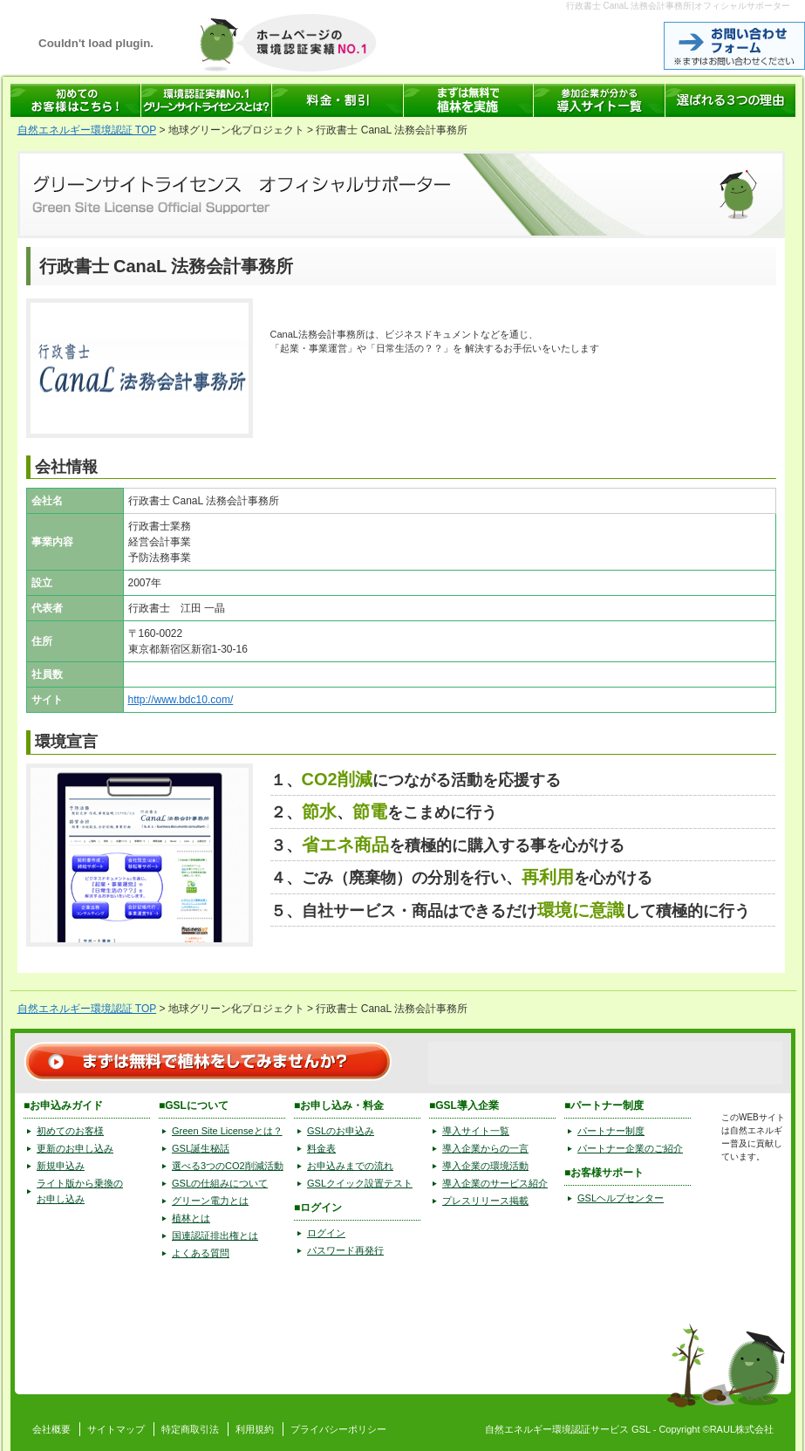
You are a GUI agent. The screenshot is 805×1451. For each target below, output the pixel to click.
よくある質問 (200, 1253)
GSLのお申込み (340, 1131)
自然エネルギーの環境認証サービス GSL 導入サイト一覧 (599, 100)
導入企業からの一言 (485, 1148)
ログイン (326, 1233)
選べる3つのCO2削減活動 (227, 1165)
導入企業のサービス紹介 (495, 1183)
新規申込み (61, 1165)
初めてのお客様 (70, 1131)
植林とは (191, 1218)
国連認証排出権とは (215, 1235)
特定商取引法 (190, 1429)
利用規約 (254, 1429)
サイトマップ (116, 1429)
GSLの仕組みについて (220, 1183)
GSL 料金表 (338, 100)
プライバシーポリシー (338, 1429)
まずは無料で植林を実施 (469, 100)
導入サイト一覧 (475, 1131)
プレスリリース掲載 (485, 1200)
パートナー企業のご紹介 (630, 1148)
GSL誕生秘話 (200, 1148)
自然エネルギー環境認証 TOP (87, 130)
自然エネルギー (518, 1429)
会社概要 (51, 1429)
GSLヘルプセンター (620, 1198)
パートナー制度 (611, 1131)
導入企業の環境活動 (485, 1165)
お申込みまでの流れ (350, 1165)
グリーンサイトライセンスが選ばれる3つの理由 (730, 100)
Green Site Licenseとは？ (227, 1131)
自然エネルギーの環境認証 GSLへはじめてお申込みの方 (75, 100)
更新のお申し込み (75, 1148)
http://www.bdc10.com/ (181, 700)
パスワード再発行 (345, 1250)
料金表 (321, 1148)
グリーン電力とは (210, 1200)
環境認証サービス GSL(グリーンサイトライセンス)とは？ (206, 100)
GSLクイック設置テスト (360, 1183)
